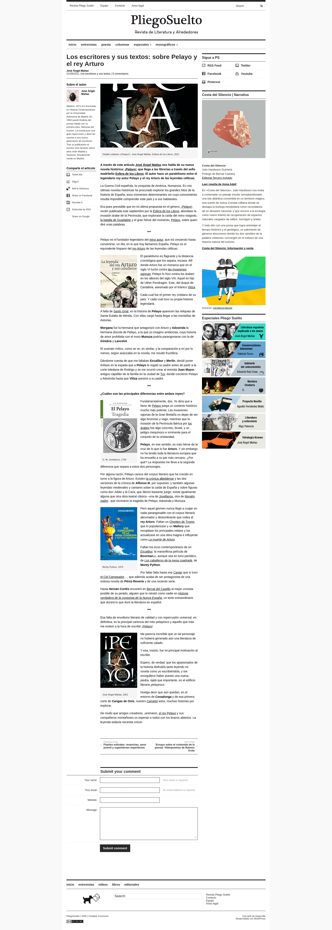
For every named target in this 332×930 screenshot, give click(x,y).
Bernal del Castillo (159, 589)
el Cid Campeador (112, 577)
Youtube (247, 73)
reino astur (156, 239)
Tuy (162, 374)
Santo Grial (120, 311)
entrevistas (89, 44)
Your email (91, 790)
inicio (72, 44)
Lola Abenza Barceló (222, 308)
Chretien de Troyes (181, 521)
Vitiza (191, 287)
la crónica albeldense (160, 478)
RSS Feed (214, 65)
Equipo (104, 5)
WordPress (260, 918)
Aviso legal (137, 5)
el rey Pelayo (167, 713)
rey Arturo (138, 248)
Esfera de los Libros (129, 173)
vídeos (103, 884)
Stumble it (77, 202)
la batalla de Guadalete (115, 220)
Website (92, 800)
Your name (90, 780)
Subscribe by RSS (81, 209)
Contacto (120, 5)
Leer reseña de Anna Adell (219, 184)
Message (91, 809)
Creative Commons (98, 916)
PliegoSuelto (73, 916)
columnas (122, 44)
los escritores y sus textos (95, 73)
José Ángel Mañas (77, 70)
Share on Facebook (82, 195)
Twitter (245, 65)
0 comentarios (120, 73)
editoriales (131, 884)
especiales (141, 44)
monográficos (165, 44)
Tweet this (77, 174)
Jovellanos (166, 496)
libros (116, 884)
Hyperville (260, 916)
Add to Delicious (80, 188)
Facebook (214, 73)
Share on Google (81, 216)
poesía (106, 44)
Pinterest (214, 82)
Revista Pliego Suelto (82, 5)
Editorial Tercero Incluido (217, 177)
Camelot (152, 701)
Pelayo (175, 220)
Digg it (75, 181)
